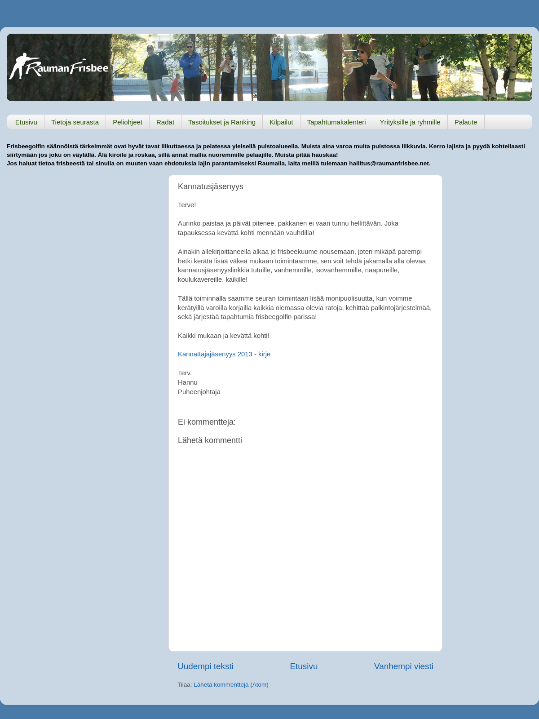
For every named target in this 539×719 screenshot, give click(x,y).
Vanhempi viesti (403, 666)
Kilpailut (281, 122)
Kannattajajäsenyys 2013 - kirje (224, 354)
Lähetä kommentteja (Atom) (231, 684)
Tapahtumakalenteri (336, 122)
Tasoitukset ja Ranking (222, 122)
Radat (165, 122)
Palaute (466, 122)
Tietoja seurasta (75, 122)
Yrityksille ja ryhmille (410, 122)
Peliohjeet (127, 122)
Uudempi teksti (205, 666)
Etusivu (26, 122)
